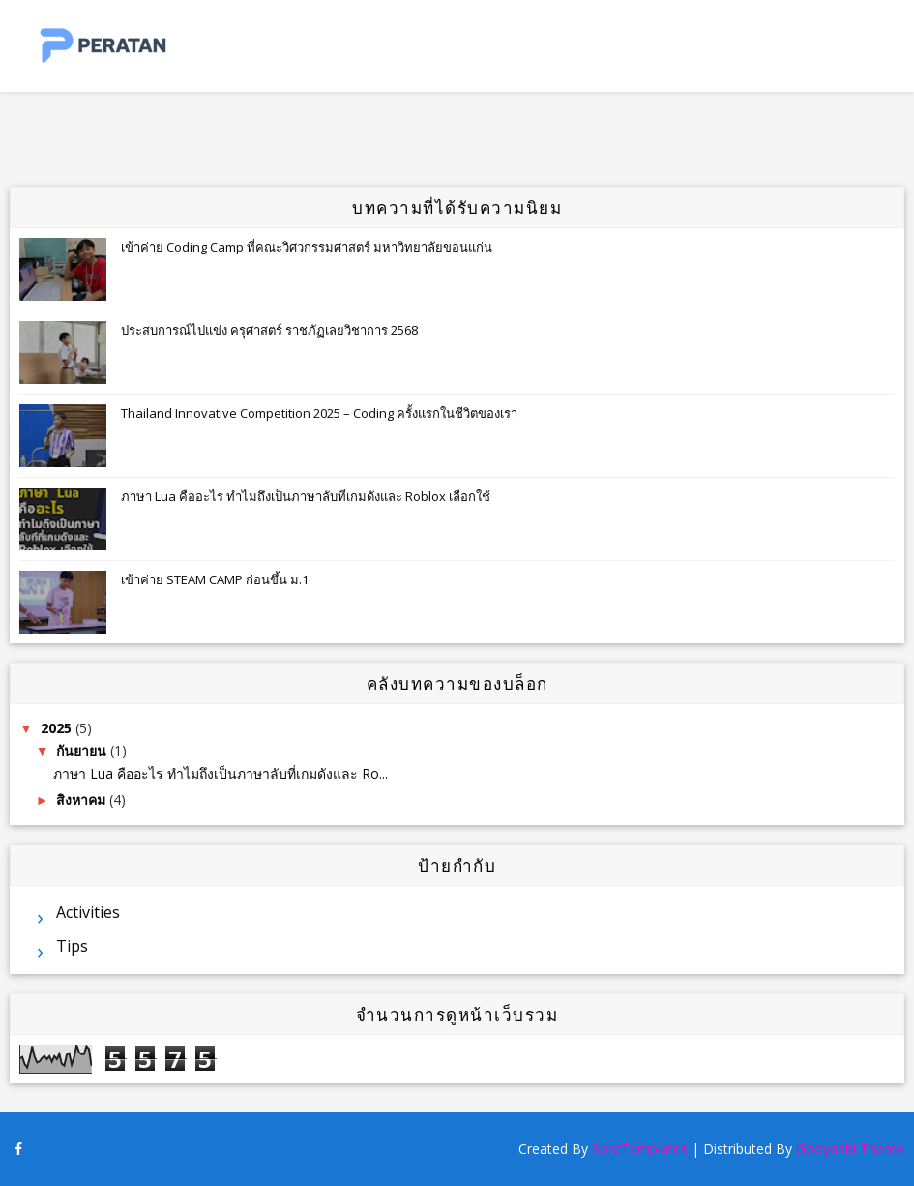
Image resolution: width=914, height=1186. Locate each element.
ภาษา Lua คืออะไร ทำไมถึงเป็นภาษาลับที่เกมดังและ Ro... (220, 773)
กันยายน (83, 750)
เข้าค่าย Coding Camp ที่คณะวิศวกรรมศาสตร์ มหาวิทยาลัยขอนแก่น (306, 246)
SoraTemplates (640, 1149)
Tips (72, 946)
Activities (88, 912)
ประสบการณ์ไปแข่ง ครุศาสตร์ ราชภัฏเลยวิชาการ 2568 (269, 330)
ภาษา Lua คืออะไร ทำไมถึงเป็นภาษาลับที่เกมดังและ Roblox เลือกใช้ (305, 496)
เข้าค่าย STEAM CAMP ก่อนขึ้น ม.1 (215, 579)
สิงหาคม (82, 799)
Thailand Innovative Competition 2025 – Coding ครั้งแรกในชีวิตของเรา (319, 413)
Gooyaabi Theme (850, 1149)
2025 (58, 728)
